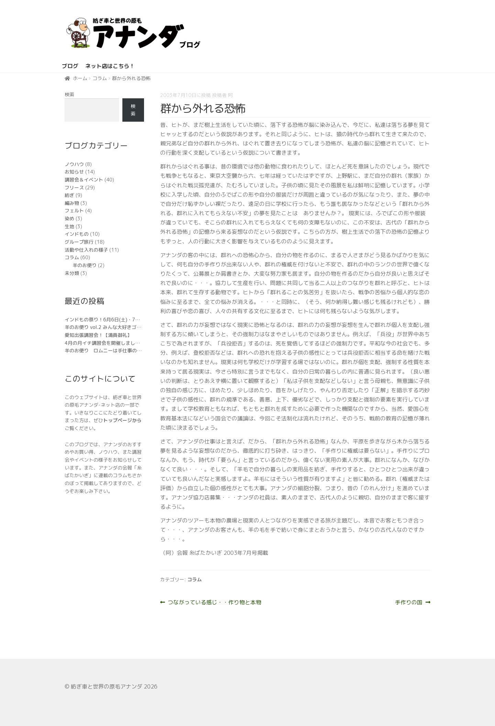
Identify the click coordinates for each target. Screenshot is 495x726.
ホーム (80, 78)
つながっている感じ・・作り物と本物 (214, 602)
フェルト (74, 210)
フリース (74, 187)
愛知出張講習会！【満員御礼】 (98, 335)
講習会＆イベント (84, 179)
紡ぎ (69, 195)
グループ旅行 (79, 242)
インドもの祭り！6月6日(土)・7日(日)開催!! (113, 319)
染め (69, 218)
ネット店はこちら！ (110, 66)
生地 (69, 226)
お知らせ (74, 171)
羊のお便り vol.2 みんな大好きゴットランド (113, 327)
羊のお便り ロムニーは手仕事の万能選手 (110, 350)
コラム (99, 78)
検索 (69, 94)
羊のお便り (85, 265)
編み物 (72, 203)
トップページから (122, 420)
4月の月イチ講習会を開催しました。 (105, 343)
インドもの (77, 234)
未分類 (72, 273)
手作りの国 (408, 602)
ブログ (70, 66)
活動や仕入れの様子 (86, 249)
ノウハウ (74, 164)
